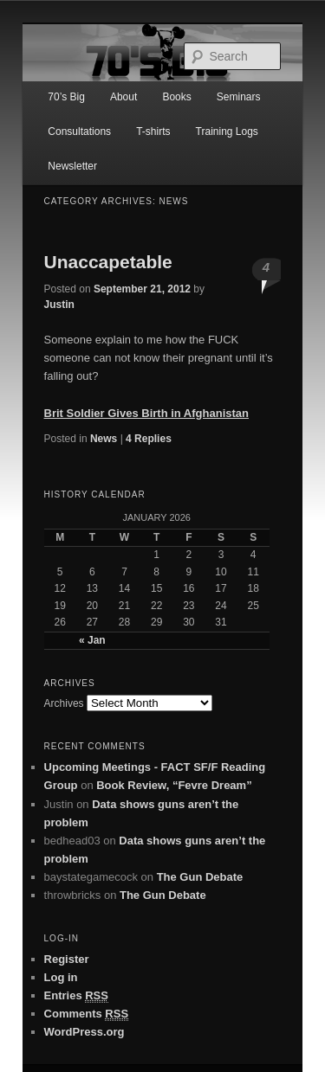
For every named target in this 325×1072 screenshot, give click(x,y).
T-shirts (153, 131)
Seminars (239, 97)
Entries (76, 996)
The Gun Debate (200, 876)
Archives (64, 703)
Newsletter (72, 166)
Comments (86, 1014)
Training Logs (227, 131)
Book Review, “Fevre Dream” (173, 785)
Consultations (79, 131)
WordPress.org (84, 1031)
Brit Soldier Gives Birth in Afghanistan (146, 413)
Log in (61, 977)
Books (176, 97)
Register (66, 959)
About (123, 97)
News (103, 439)
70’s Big (66, 97)
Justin (59, 304)
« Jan (92, 640)
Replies (149, 439)
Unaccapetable (108, 262)
